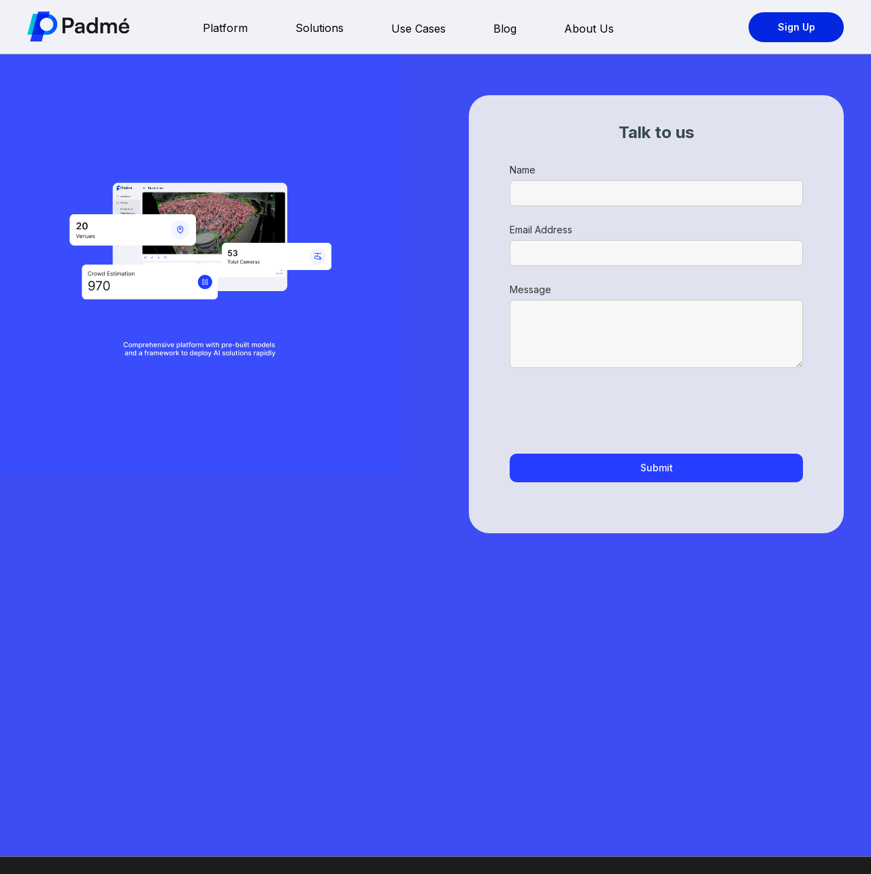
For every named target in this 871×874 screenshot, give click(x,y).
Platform (225, 28)
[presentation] (613, 411)
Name (523, 169)
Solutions (319, 28)
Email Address (541, 229)
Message (530, 289)
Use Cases (418, 28)
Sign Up (796, 27)
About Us (589, 28)
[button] (252, 29)
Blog (504, 28)
